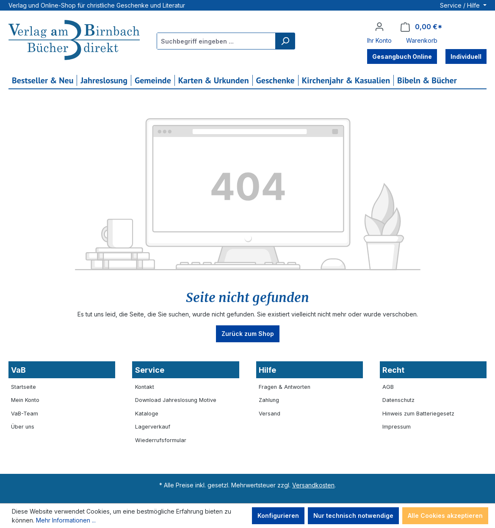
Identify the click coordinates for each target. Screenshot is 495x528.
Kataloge (146, 413)
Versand (269, 413)
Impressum (396, 427)
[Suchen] (285, 41)
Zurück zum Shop (247, 333)
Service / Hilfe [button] (460, 5)
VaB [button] (18, 370)
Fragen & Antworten (284, 387)
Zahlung (269, 400)
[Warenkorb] (421, 27)
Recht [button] (393, 370)
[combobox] (216, 41)
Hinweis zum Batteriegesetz (418, 413)
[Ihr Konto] (379, 26)
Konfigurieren (278, 515)
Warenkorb (421, 40)
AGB (388, 387)
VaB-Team (24, 413)
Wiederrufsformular (160, 440)
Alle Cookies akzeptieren (445, 515)
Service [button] (149, 370)
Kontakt (144, 387)
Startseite (23, 387)
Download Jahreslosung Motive (175, 400)
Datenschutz (398, 400)
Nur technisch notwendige (353, 515)
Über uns (22, 427)
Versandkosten (313, 485)
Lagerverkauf (152, 427)
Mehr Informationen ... (66, 520)
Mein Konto (25, 400)
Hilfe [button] (267, 370)
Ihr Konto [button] (379, 40)
